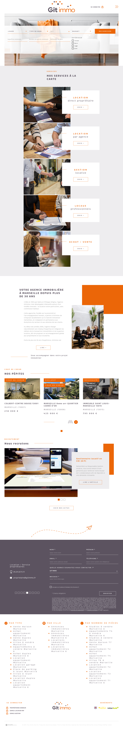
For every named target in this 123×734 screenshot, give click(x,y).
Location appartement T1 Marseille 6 (100, 681)
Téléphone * (92, 559)
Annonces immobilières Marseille (60, 629)
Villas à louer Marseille (22, 675)
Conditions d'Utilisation (92, 610)
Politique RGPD (102, 725)
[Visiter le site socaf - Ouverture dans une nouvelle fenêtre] (102, 709)
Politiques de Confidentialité (77, 610)
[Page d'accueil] (61, 7)
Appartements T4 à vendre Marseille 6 (101, 634)
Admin (88, 725)
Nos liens (94, 725)
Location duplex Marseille (24, 680)
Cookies (110, 725)
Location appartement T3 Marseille (100, 674)
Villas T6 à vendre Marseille (101, 662)
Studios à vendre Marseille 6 (101, 628)
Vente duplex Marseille (22, 639)
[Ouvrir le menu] (117, 6)
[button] (61, 432)
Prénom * (90, 550)
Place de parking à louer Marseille (25, 671)
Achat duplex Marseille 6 (22, 655)
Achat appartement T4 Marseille (100, 656)
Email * (53, 559)
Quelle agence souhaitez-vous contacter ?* (72, 568)
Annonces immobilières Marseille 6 (60, 636)
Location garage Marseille (24, 666)
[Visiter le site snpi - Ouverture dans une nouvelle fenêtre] (95, 708)
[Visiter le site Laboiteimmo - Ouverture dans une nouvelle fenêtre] (11, 726)
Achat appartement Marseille (22, 634)
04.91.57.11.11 (19, 572)
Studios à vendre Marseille (101, 639)
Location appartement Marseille (22, 661)
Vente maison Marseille (22, 628)
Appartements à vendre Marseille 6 (25, 649)
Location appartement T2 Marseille (100, 667)
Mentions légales (70, 725)
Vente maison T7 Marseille (100, 644)
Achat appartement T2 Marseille (100, 649)
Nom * (53, 550)
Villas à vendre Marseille (23, 644)
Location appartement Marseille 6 (22, 685)
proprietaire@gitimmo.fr (24, 578)
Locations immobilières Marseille (60, 643)
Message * (54, 577)
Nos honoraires (81, 725)
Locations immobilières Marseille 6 (60, 649)
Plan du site (61, 725)
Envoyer (107, 594)
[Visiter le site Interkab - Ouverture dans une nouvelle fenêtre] (113, 709)
